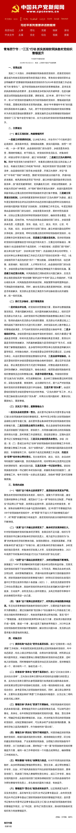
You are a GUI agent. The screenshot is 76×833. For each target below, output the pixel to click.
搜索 (66, 35)
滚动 (66, 30)
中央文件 (9, 35)
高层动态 (9, 30)
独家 (55, 30)
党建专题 (8, 826)
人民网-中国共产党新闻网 (47, 63)
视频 (55, 35)
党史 (32, 35)
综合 (43, 35)
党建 (43, 30)
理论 (32, 30)
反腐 (21, 35)
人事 (21, 30)
